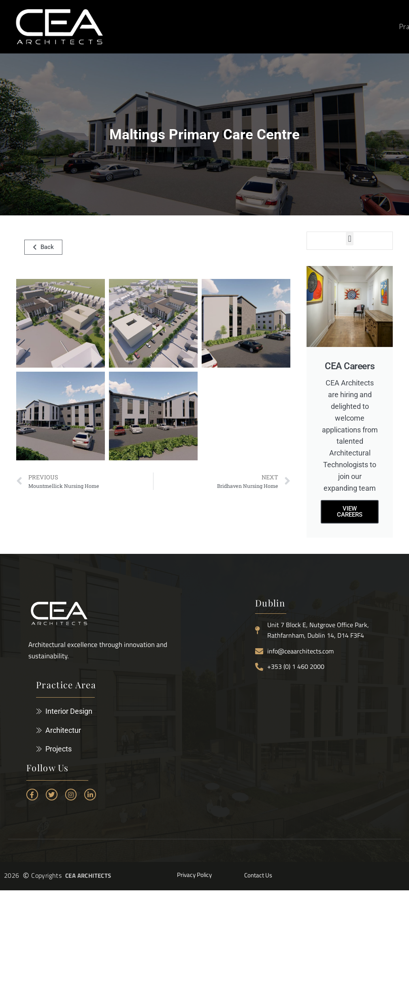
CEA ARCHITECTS (88, 875)
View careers (349, 511)
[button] (350, 238)
